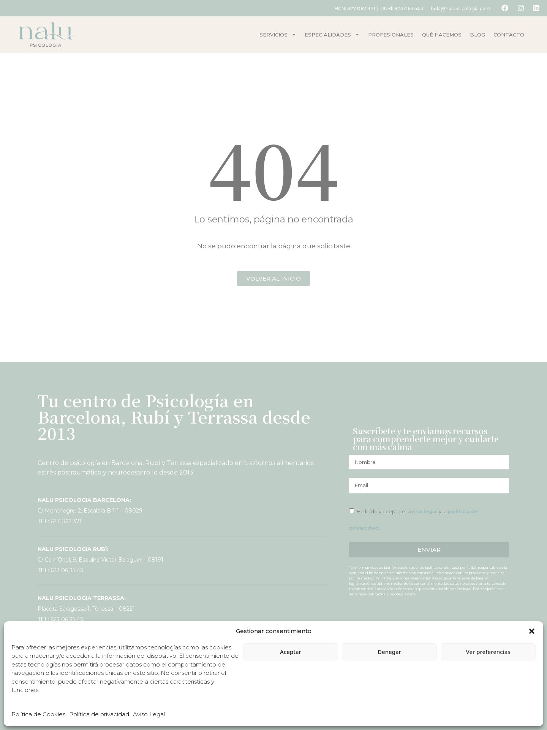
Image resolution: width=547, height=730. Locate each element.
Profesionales (391, 35)
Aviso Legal (149, 714)
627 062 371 (359, 8)
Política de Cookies (38, 714)
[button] (532, 631)
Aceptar (290, 651)
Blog (477, 35)
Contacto (508, 35)
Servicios (277, 34)
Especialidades (332, 34)
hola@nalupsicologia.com (459, 8)
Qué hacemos (442, 35)
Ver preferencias (488, 651)
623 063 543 (406, 8)
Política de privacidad (99, 714)
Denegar (389, 651)
